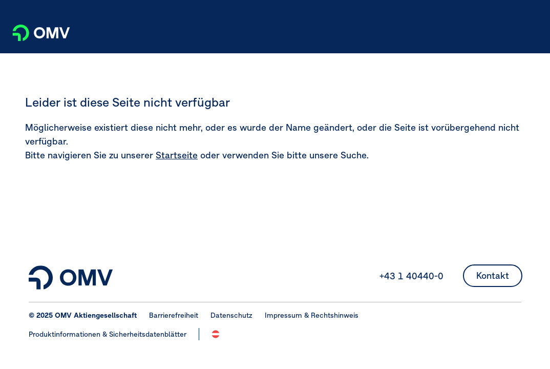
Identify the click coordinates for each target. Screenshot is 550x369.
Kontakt (492, 275)
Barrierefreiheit (173, 315)
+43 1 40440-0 (411, 276)
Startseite (177, 155)
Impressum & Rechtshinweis (311, 315)
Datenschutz (231, 315)
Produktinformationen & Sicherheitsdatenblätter (107, 334)
